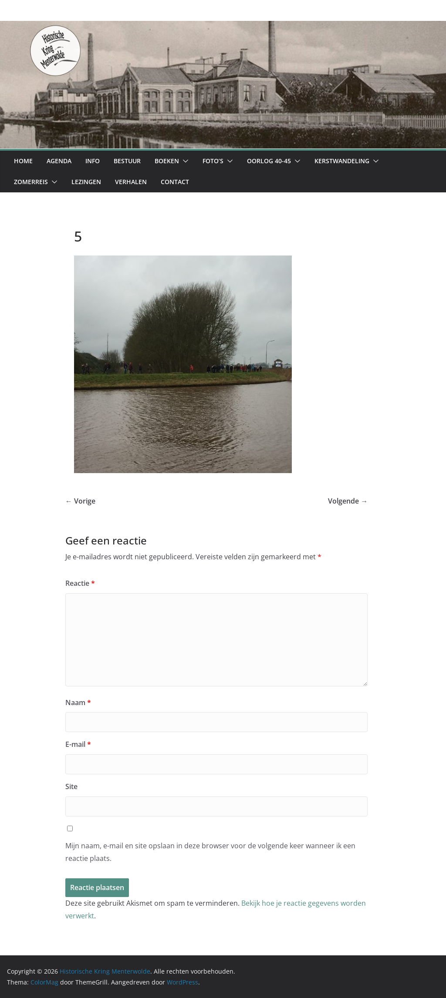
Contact (175, 182)
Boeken (167, 161)
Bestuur (127, 161)
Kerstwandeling (341, 161)
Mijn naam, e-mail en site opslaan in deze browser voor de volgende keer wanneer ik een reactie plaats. (210, 852)
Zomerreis (31, 182)
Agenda (59, 161)
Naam (78, 702)
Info (92, 161)
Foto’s (213, 161)
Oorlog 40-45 (269, 161)
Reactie (80, 583)
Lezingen (86, 182)
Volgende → (348, 501)
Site (71, 786)
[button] (184, 161)
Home (23, 161)
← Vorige (80, 501)
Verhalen (131, 182)
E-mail (78, 744)
